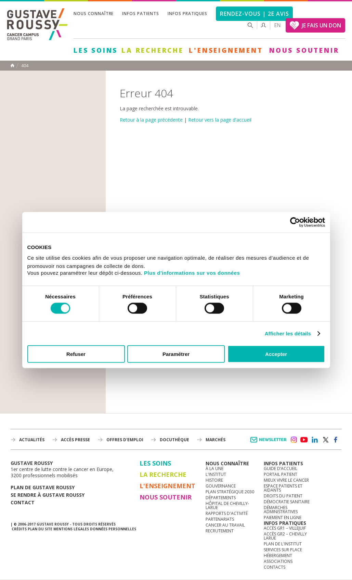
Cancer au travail (225, 525)
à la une (214, 468)
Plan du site (40, 529)
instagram (293, 440)
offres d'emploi (124, 440)
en (277, 25)
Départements (221, 498)
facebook (336, 440)
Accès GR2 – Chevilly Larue (285, 536)
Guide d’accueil (280, 468)
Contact (23, 502)
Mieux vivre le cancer (286, 480)
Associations (278, 561)
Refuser (76, 354)
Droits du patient (283, 496)
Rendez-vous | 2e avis (254, 13)
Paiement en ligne (282, 517)
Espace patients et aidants (283, 488)
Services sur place (283, 550)
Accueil (12, 65)
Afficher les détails (288, 333)
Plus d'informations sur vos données (192, 273)
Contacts (274, 567)
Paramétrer (176, 354)
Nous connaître (94, 13)
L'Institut (216, 474)
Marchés (215, 440)
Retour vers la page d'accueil (219, 119)
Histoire (214, 480)
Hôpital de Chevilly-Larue (227, 505)
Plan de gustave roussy (43, 487)
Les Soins (96, 50)
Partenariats (220, 519)
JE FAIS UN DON (321, 25)
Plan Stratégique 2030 (230, 492)
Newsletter (270, 443)
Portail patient (280, 474)
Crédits (19, 529)
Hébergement (278, 555)
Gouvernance (221, 486)
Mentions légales (71, 529)
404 (24, 66)
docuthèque (174, 440)
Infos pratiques (187, 13)
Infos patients (140, 13)
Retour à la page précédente (151, 119)
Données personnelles (113, 529)
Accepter (276, 354)
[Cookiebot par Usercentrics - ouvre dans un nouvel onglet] (295, 222)
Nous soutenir (304, 50)
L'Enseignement (226, 50)
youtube (304, 440)
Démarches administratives (281, 510)
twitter (325, 440)
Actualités (31, 440)
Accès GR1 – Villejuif (285, 528)
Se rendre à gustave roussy (47, 495)
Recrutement (220, 531)
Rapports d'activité (227, 513)
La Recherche (152, 50)
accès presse (75, 440)
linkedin (314, 440)
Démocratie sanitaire (287, 502)
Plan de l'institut (283, 544)
